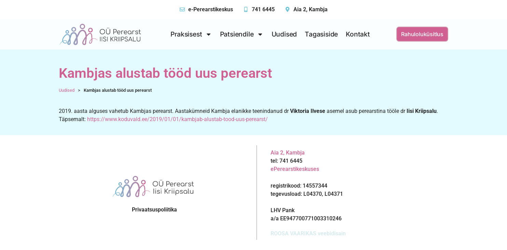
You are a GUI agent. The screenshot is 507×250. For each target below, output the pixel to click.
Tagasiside (321, 34)
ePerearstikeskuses (295, 169)
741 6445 (263, 9)
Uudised (284, 34)
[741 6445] (245, 9)
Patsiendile (242, 34)
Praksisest (191, 34)
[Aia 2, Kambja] (287, 9)
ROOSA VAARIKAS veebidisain (308, 233)
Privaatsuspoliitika (154, 209)
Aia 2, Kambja (310, 9)
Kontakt (358, 34)
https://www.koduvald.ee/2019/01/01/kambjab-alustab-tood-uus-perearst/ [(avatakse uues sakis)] (177, 119)
